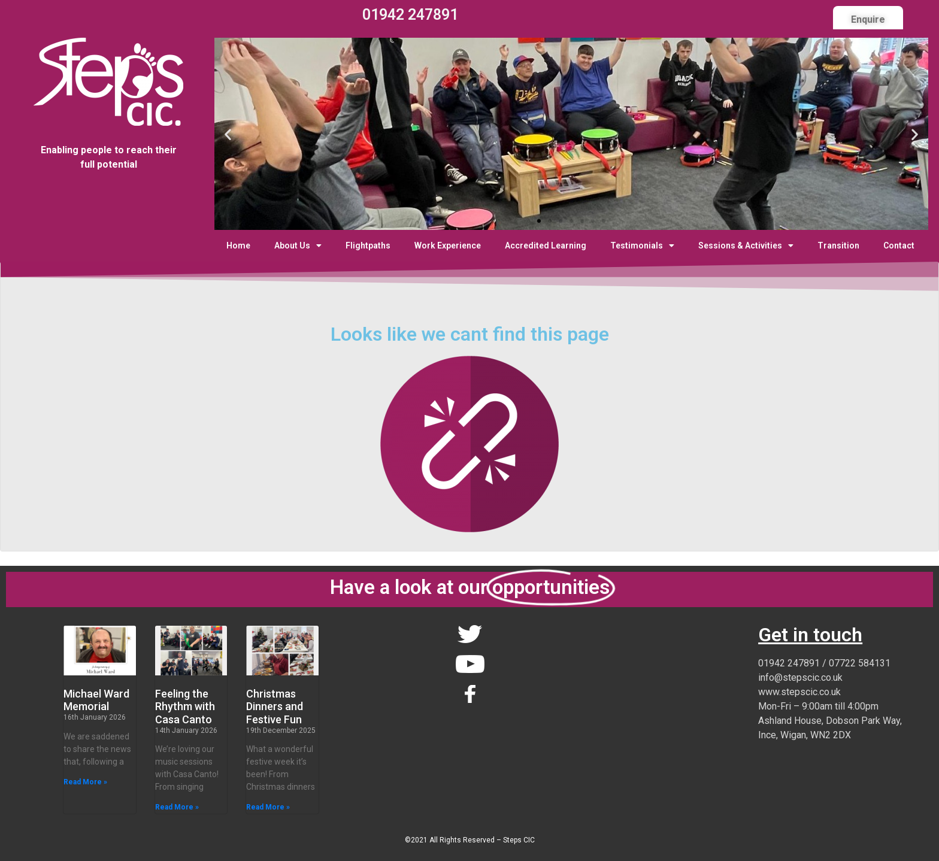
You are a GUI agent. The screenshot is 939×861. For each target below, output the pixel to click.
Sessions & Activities (745, 245)
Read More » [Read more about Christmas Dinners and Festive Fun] (268, 807)
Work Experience (447, 245)
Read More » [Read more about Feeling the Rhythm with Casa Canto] (177, 807)
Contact (898, 245)
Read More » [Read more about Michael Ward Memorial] (85, 782)
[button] (539, 221)
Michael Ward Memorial (96, 700)
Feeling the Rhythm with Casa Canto (185, 706)
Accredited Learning (545, 245)
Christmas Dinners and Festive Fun (274, 706)
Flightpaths (368, 245)
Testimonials (642, 245)
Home (238, 245)
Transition (838, 245)
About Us (298, 245)
